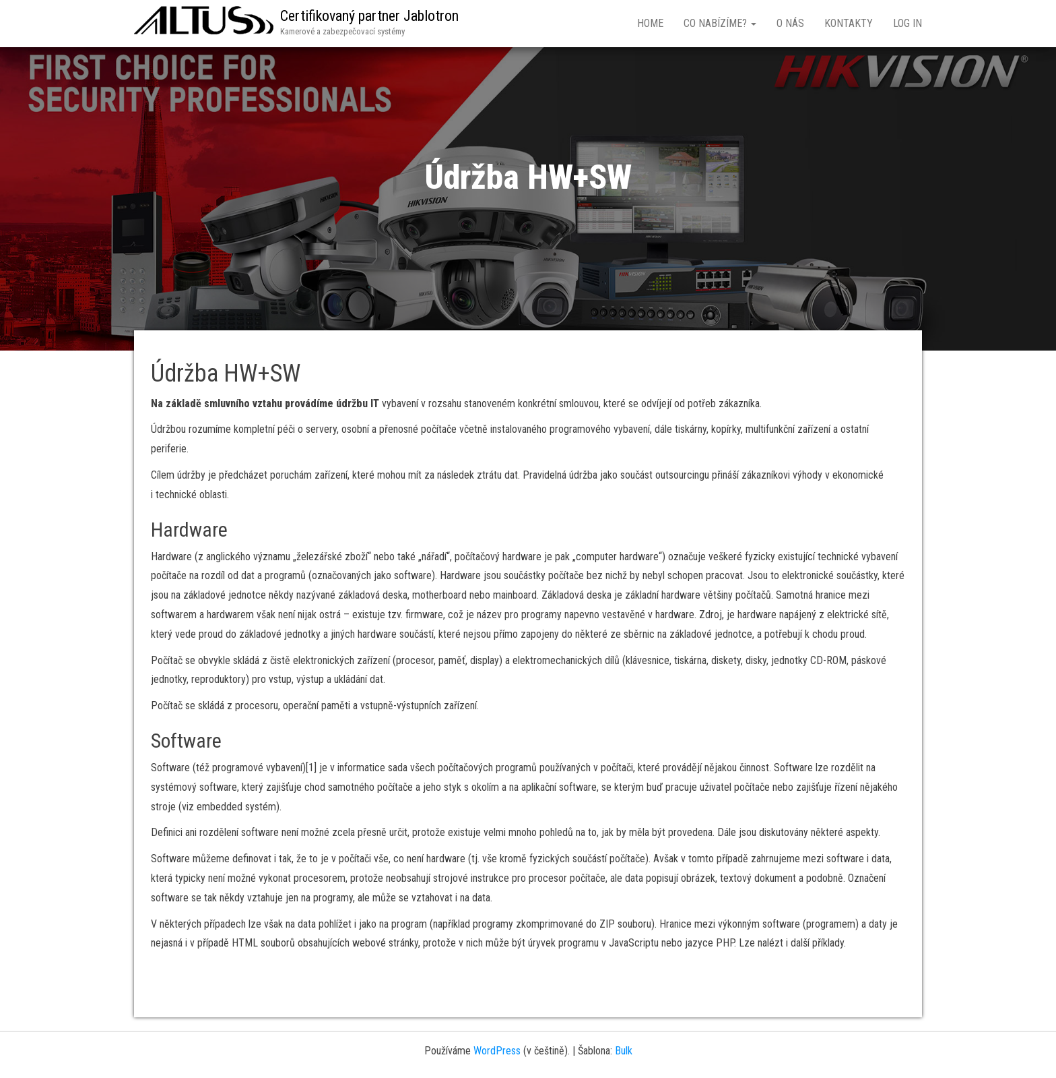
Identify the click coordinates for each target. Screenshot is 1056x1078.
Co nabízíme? (720, 23)
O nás (790, 23)
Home (650, 23)
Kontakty (848, 23)
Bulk (623, 1050)
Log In (907, 23)
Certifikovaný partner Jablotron (369, 15)
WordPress (497, 1050)
